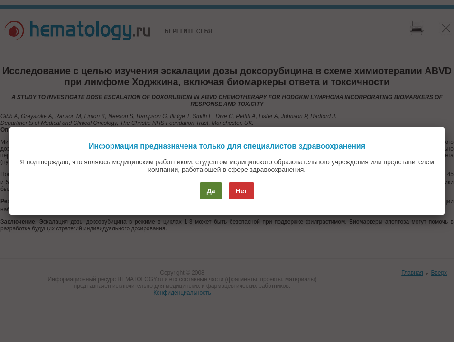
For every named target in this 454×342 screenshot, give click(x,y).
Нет (242, 191)
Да (211, 191)
